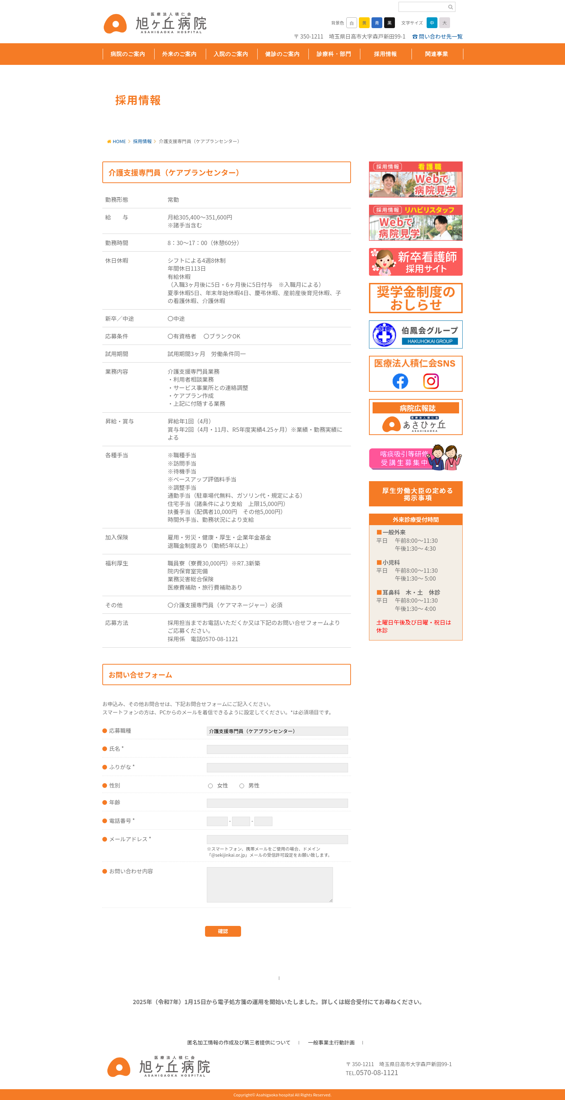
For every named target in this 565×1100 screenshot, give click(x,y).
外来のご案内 (179, 54)
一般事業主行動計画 (331, 1042)
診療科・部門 (334, 54)
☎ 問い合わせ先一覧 (437, 36)
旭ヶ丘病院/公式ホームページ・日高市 (149, 24)
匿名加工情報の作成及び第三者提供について (239, 1042)
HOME (119, 141)
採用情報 (385, 54)
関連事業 (436, 54)
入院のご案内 (231, 54)
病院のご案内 (128, 54)
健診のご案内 (282, 54)
